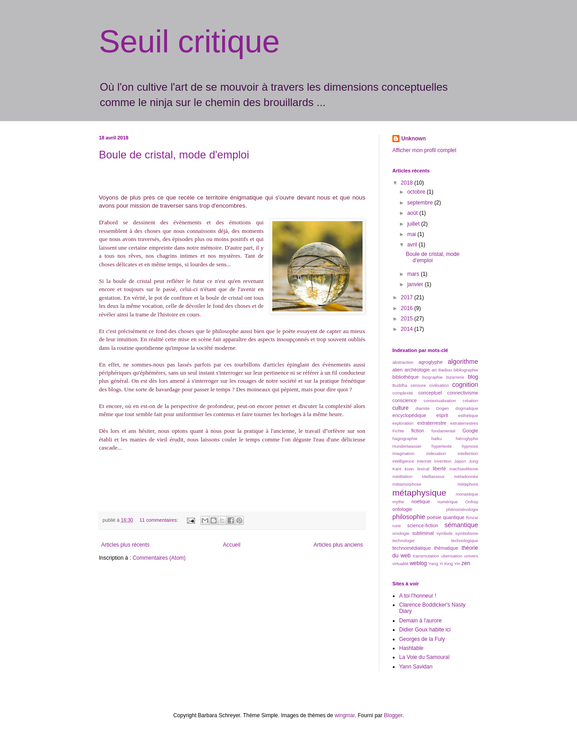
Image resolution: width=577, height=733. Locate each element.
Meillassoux (433, 476)
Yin (457, 563)
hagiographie (404, 438)
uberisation (451, 555)
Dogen (442, 408)
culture (400, 408)
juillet (414, 224)
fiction (417, 430)
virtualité (400, 563)
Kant (396, 468)
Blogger (393, 715)
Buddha (399, 385)
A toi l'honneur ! (417, 596)
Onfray (471, 501)
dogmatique (467, 408)
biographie (433, 377)
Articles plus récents (125, 545)
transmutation (426, 555)
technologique (464, 540)
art (434, 369)
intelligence (403, 461)
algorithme (463, 361)
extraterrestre (431, 423)
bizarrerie (455, 377)
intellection (468, 453)
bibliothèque (405, 377)
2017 (407, 297)
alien (397, 369)
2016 (407, 308)
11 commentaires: (160, 520)
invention (442, 461)
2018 (407, 183)
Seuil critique (189, 41)
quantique (453, 517)
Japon (460, 461)
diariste (422, 408)
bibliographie (466, 369)
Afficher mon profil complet (424, 150)
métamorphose (406, 484)
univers (471, 555)
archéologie (417, 369)
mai (412, 234)
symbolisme (466, 533)
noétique (420, 501)
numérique (447, 501)
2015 (407, 318)
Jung (473, 461)
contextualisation (439, 400)
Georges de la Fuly (422, 639)
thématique (446, 548)
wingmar (345, 715)
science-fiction (422, 525)
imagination (403, 453)
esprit (442, 415)
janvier (416, 284)
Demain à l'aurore (420, 620)
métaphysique (419, 492)
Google (470, 430)
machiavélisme (464, 468)
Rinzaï (472, 517)
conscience (404, 400)
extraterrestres (464, 423)
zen (465, 563)
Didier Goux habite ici (425, 629)
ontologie (402, 509)
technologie (403, 540)
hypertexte (442, 446)
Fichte (398, 430)
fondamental (443, 430)
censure (418, 385)
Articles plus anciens (338, 545)
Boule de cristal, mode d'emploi (174, 154)
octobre (417, 192)
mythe (398, 501)
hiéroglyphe (467, 438)
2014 (407, 329)
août (413, 213)
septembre (420, 202)
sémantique (461, 525)
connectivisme (462, 392)
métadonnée (466, 476)
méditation (402, 476)
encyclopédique (409, 415)
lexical (423, 468)
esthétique (468, 415)
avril (413, 244)
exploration (403, 423)
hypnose (470, 446)
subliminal (423, 533)
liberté (439, 468)
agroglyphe (430, 362)
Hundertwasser (407, 446)
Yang (433, 563)
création (470, 400)
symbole (445, 533)
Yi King (446, 563)
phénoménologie (462, 509)
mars (414, 274)
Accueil (232, 545)
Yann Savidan (416, 666)
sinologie (400, 533)
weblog (418, 563)
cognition (465, 384)
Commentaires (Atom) (159, 558)
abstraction (403, 362)
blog (473, 377)
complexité (402, 392)
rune (396, 525)
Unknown (413, 138)
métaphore (467, 484)
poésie (434, 517)
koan (409, 468)
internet (424, 461)
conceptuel (430, 392)
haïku (436, 438)
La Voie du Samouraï (424, 657)
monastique (467, 494)
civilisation (439, 385)
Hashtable (411, 648)
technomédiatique (411, 548)
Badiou (445, 369)
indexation (436, 453)
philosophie (408, 516)
